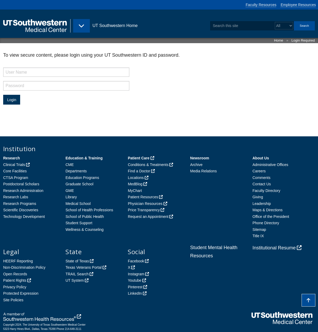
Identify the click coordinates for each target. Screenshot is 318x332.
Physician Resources (145, 203)
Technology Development (24, 216)
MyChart (135, 191)
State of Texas (77, 261)
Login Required (303, 40)
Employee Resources (298, 5)
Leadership (262, 203)
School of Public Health (84, 216)
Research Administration (23, 191)
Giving (258, 197)
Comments (262, 178)
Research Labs (15, 197)
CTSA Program (15, 178)
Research (11, 158)
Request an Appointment (148, 216)
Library (71, 197)
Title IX (258, 236)
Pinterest (135, 287)
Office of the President (271, 216)
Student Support (78, 223)
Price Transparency (144, 210)
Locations (136, 178)
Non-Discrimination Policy (24, 267)
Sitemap (259, 229)
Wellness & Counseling (84, 229)
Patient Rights (14, 280)
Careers (259, 171)
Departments (76, 171)
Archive (196, 165)
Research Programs (19, 203)
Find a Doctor (139, 171)
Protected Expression (20, 293)
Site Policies (13, 300)
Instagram (136, 274)
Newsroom (199, 158)
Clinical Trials (14, 165)
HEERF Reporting (18, 261)
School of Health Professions (89, 210)
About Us (261, 158)
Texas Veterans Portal (83, 267)
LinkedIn (135, 293)
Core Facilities (15, 171)
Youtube (134, 280)
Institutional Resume (274, 247)
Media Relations (203, 171)
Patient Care (138, 158)
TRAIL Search (77, 274)
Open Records (15, 274)
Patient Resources (143, 197)
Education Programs (82, 178)
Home (278, 40)
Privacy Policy (14, 287)
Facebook (136, 261)
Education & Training (84, 158)
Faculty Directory (266, 191)
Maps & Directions (268, 210)
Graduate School (79, 184)
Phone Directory (266, 223)
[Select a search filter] (284, 26)
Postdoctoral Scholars (21, 184)
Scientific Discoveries (20, 210)
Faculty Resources (261, 5)
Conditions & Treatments (148, 165)
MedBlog (135, 184)
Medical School (78, 203)
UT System (74, 280)
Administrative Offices (270, 165)
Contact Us (262, 184)
